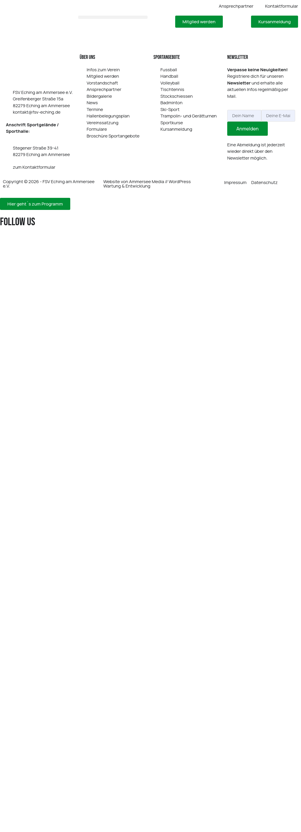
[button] (113, 17)
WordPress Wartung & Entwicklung (146, 183)
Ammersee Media (146, 181)
